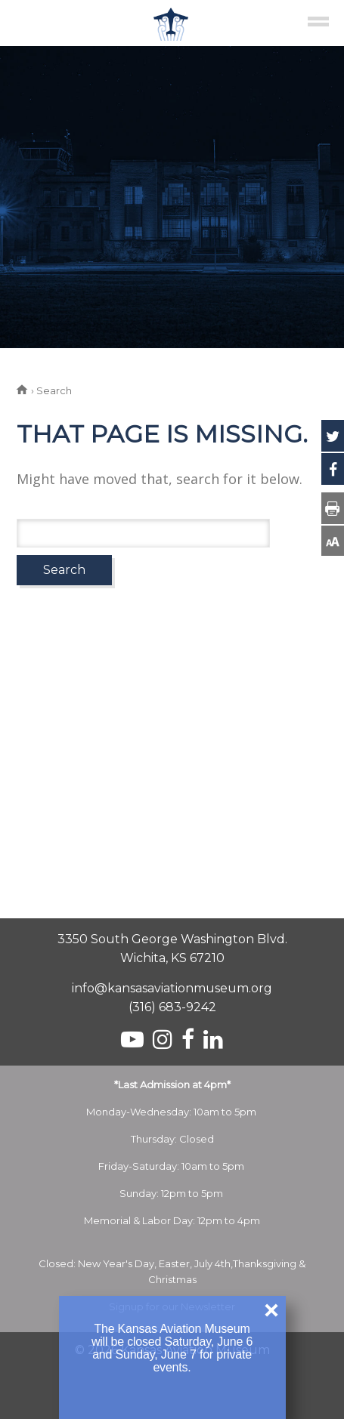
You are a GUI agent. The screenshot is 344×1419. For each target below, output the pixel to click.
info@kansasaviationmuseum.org (172, 988)
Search (64, 570)
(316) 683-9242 (172, 1007)
